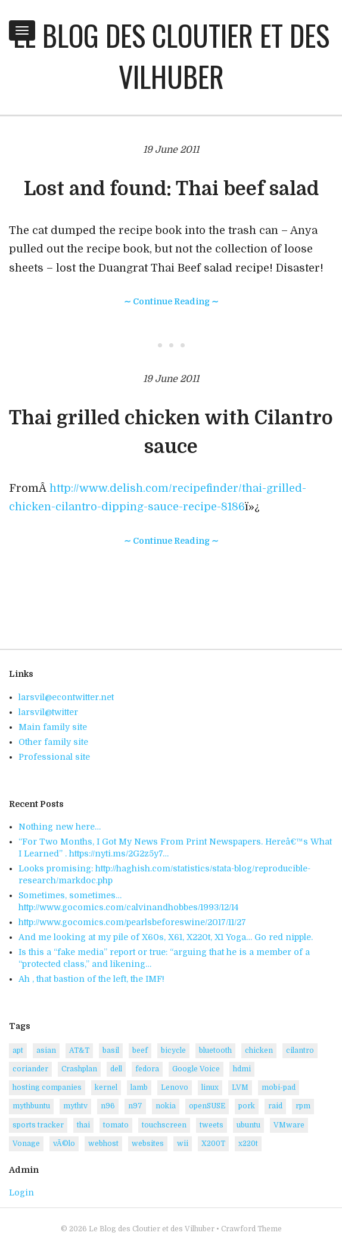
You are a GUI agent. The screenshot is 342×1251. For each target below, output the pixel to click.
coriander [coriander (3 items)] (30, 1069)
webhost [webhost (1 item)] (103, 1143)
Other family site (53, 742)
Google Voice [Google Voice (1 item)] (196, 1069)
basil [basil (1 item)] (110, 1050)
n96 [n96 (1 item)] (108, 1106)
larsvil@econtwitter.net (66, 697)
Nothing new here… (59, 826)
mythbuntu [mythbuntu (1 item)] (31, 1106)
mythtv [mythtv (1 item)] (75, 1106)
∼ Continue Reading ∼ (171, 301)
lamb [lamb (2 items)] (139, 1087)
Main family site (52, 727)
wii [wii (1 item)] (182, 1143)
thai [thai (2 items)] (83, 1125)
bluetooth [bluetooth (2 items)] (215, 1050)
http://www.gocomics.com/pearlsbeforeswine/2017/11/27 (132, 922)
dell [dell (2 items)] (116, 1069)
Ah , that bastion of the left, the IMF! (91, 979)
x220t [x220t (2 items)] (248, 1143)
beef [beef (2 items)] (140, 1050)
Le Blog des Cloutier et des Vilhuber (171, 55)
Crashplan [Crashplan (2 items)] (79, 1069)
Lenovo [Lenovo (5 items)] (174, 1087)
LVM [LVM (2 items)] (240, 1087)
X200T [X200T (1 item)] (213, 1143)
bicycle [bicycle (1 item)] (173, 1050)
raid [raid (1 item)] (275, 1106)
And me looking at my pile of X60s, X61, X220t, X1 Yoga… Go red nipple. (165, 937)
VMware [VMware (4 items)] (288, 1125)
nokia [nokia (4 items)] (166, 1106)
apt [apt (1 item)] (18, 1050)
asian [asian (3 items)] (46, 1050)
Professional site (54, 757)
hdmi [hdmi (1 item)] (242, 1069)
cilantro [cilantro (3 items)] (300, 1050)
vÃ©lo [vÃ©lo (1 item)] (64, 1143)
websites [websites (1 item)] (148, 1143)
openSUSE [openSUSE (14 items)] (207, 1106)
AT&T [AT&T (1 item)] (79, 1050)
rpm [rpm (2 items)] (303, 1106)
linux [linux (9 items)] (210, 1087)
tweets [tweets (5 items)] (211, 1125)
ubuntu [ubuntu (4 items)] (248, 1125)
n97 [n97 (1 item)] (135, 1106)
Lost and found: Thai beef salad (171, 189)
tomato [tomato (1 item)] (116, 1125)
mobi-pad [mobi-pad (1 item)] (279, 1087)
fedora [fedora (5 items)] (147, 1069)
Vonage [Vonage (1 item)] (26, 1143)
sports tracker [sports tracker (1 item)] (38, 1125)
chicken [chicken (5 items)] (259, 1050)
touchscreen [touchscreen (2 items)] (164, 1125)
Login (21, 1192)
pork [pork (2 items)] (246, 1106)
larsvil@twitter (48, 712)
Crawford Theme (251, 1229)
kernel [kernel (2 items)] (106, 1087)
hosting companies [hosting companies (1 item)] (47, 1087)
